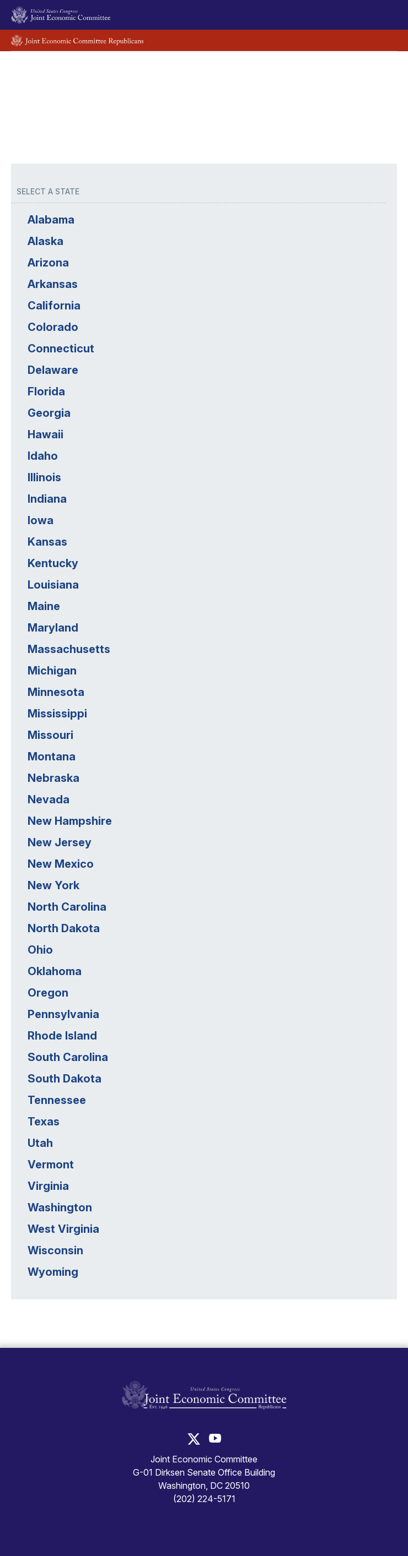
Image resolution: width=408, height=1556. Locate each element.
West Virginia (63, 1229)
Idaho (43, 456)
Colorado (53, 327)
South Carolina (68, 1057)
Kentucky (53, 563)
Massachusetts (69, 649)
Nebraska (53, 778)
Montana (52, 756)
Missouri (50, 735)
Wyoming (53, 1271)
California (54, 305)
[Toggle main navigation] (382, 14)
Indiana (47, 498)
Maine (44, 606)
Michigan (52, 670)
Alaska (45, 241)
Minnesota (56, 692)
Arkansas (53, 284)
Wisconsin (55, 1250)
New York (53, 885)
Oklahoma (55, 971)
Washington (60, 1207)
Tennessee (57, 1100)
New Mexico (61, 864)
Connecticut (61, 348)
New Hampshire (70, 821)
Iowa (40, 520)
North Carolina (67, 906)
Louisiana (53, 584)
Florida (46, 391)
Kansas (47, 541)
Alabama (51, 219)
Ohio (40, 949)
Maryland (53, 627)
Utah (40, 1143)
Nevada (48, 799)
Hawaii (45, 434)
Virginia (48, 1186)
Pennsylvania (63, 1014)
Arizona (48, 262)
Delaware (53, 370)
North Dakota (64, 928)
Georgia (49, 413)
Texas (44, 1121)
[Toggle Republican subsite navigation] (382, 40)
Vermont (51, 1164)
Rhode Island (62, 1035)
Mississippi (57, 713)
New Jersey (60, 842)
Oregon (48, 992)
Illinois (44, 477)
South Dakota (64, 1078)
